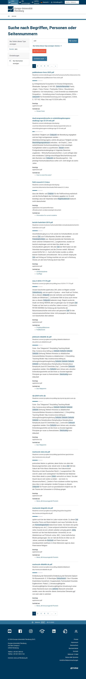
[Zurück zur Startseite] (9, 16)
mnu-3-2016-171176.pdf (41, 281)
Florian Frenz (40, 111)
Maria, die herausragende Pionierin (47, 501)
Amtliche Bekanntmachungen (69, 660)
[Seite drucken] (32, 622)
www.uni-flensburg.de (20, 658)
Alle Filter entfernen (39, 51)
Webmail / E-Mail (73, 654)
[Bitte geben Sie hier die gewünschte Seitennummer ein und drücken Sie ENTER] (43, 622)
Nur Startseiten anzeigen (18, 62)
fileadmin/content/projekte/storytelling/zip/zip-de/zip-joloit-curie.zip (53, 398)
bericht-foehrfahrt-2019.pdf (42, 222)
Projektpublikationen (42, 327)
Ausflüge (39, 274)
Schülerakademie (41, 271)
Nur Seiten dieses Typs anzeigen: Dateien (47, 46)
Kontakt (75, 651)
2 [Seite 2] (37, 66)
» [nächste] (55, 66)
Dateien (11, 49)
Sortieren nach (39, 59)
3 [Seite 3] (41, 66)
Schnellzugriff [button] (56, 2)
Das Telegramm (41, 388)
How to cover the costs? (44, 175)
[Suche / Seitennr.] (72, 2)
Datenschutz (74, 645)
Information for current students (46, 215)
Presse (76, 639)
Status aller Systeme (71, 657)
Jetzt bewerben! (13, 2)
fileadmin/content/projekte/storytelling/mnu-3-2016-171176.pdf (52, 283)
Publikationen (40, 330)
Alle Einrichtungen (24, 2)
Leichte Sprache (35, 2)
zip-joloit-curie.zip (39, 396)
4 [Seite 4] (44, 66)
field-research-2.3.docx (41, 182)
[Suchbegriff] (50, 41)
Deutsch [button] (44, 2)
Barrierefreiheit (73, 648)
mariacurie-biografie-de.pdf (42, 508)
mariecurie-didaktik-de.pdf (42, 564)
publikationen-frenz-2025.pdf (43, 72)
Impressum (74, 642)
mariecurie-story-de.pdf (41, 452)
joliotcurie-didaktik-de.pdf (41, 337)
